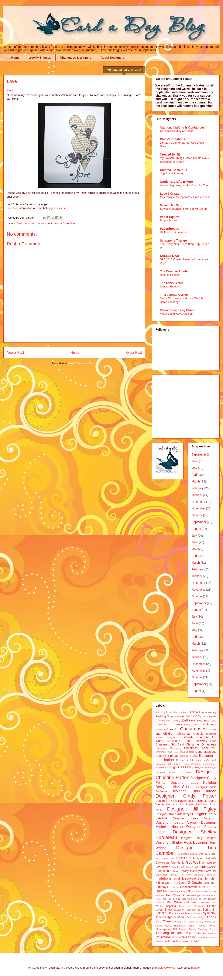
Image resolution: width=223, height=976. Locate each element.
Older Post (134, 352)
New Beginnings (178, 891)
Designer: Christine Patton (185, 774)
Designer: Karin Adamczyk (173, 814)
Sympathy (209, 913)
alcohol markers (179, 712)
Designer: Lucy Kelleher (193, 783)
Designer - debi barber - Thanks (172, 764)
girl (214, 862)
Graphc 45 (178, 867)
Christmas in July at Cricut (176, 131)
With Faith (171, 941)
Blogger (195, 967)
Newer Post (15, 352)
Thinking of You (168, 933)
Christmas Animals (190, 733)
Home (15, 57)
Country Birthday (166, 755)
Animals (194, 712)
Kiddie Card (163, 882)
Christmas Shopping (168, 748)
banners (207, 716)
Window (159, 941)
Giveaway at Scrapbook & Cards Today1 (185, 197)
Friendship (177, 862)
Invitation (211, 874)
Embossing (196, 858)
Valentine (69, 223)
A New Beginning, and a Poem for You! (184, 185)
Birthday (188, 720)
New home (195, 891)
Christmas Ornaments (201, 744)
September (199, 454)
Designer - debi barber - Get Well (196, 760)
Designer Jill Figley (180, 767)
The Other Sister (171, 283)
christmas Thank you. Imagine (171, 752)
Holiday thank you (191, 871)
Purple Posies (168, 220)
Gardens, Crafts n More (176, 181)
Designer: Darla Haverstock (174, 800)
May (194, 468)
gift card (207, 862)
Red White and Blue (182, 902)
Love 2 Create (169, 193)
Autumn (187, 716)
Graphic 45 (191, 867)
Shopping (170, 906)
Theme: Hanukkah (174, 925)
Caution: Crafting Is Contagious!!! (184, 127)
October (197, 515)
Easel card (168, 858)
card (196, 724)
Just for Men (207, 878)
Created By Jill (170, 154)
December (198, 502)
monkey (174, 887)
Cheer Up (172, 729)
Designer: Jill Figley (191, 809)
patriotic (201, 895)
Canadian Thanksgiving (172, 724)
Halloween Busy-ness (173, 232)
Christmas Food (205, 741)
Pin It (10, 90)
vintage (176, 937)
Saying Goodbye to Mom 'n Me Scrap (183, 208)
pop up (167, 899)
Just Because (185, 878)
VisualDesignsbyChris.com (176, 313)
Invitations (163, 878)
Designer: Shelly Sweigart (198, 838)
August (196, 528)
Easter (181, 858)
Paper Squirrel (170, 217)
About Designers (112, 57)
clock (192, 752)
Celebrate (209, 724)
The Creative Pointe (174, 271)
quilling (202, 899)
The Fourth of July (192, 921)
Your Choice (193, 941)
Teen (188, 917)
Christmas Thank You (200, 748)
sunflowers (196, 913)
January (197, 495)
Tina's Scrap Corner (174, 294)
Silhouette (199, 906)
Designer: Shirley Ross (173, 842)
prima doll (179, 898)
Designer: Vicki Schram (174, 787)
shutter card (185, 906)
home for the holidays (187, 874)
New (165, 891)
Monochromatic (190, 887)
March (196, 481)
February (197, 488)
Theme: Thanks (196, 925)
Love (175, 883)
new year (160, 895)
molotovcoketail (164, 967)
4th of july (161, 712)
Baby (197, 716)
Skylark (159, 909)
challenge (160, 729)
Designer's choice (187, 854)
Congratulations (205, 751)
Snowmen (179, 909)
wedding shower (207, 937)
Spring (207, 909)
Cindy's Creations (172, 139)
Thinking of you (207, 929)
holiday (174, 871)
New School (209, 891)
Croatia (194, 756)
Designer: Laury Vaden (176, 822)
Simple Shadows (170, 286)
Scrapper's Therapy (174, 240)
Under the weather (205, 933)
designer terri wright (205, 767)
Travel (188, 933)
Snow (168, 909)
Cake (213, 720)
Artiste (177, 716)
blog (29, 192)
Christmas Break (179, 741)
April (195, 474)
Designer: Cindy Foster (185, 796)
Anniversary (209, 712)
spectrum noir (53, 223)
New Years (173, 895)
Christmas (191, 728)
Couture (184, 756)
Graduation (162, 867)
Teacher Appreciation (169, 917)
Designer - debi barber (30, 223)
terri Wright (199, 917)
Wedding (189, 937)
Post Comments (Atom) (82, 363)
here (65, 208)
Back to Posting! (170, 274)
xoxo (181, 941)
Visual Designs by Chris (177, 310)
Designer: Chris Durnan (193, 791)
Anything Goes (164, 716)
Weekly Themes (40, 57)
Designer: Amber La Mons (173, 772)
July (194, 535)
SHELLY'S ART (170, 255)
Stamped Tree (182, 913)
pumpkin (192, 899)
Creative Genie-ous (173, 170)
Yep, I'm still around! (172, 173)
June (195, 461)
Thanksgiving (172, 921)
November (198, 508)
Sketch (211, 906)
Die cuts (204, 853)
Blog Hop (203, 720)
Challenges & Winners (76, 57)
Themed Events (187, 929)
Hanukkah (162, 871)
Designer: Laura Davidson (194, 818)
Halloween (208, 867)
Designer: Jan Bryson (180, 804)
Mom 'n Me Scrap (172, 205)
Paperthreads (169, 228)
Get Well (193, 862)
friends (165, 862)
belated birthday (171, 720)
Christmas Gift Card (169, 744)
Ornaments (189, 895)
